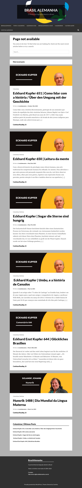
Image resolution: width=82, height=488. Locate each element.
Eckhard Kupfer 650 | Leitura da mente (41, 159)
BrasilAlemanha (6, 25)
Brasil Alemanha (41, 10)
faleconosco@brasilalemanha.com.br (38, 474)
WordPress (39, 484)
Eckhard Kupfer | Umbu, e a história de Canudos (26, 438)
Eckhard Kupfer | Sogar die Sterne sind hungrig (26, 435)
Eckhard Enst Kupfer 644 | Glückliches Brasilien (26, 441)
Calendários (59, 25)
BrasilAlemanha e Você (45, 25)
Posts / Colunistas (18, 25)
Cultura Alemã (69, 25)
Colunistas (16, 89)
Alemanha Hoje (31, 25)
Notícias (21, 154)
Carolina (55, 484)
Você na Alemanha (7, 30)
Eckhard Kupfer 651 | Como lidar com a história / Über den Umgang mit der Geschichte (40, 97)
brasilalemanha (22, 106)
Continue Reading (20, 125)
